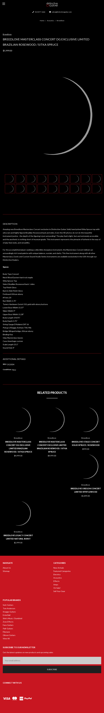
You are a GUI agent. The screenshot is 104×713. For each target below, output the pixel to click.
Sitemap (6, 571)
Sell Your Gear (59, 591)
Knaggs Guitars (9, 612)
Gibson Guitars (9, 635)
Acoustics (57, 578)
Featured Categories (62, 571)
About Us (7, 568)
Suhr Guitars (8, 605)
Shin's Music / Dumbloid (12, 618)
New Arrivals (58, 568)
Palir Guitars (8, 628)
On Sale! (57, 588)
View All (6, 638)
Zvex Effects (8, 622)
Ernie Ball (6, 615)
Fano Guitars (8, 625)
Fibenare (6, 632)
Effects (56, 581)
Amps (55, 584)
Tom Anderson (9, 608)
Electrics (57, 574)
